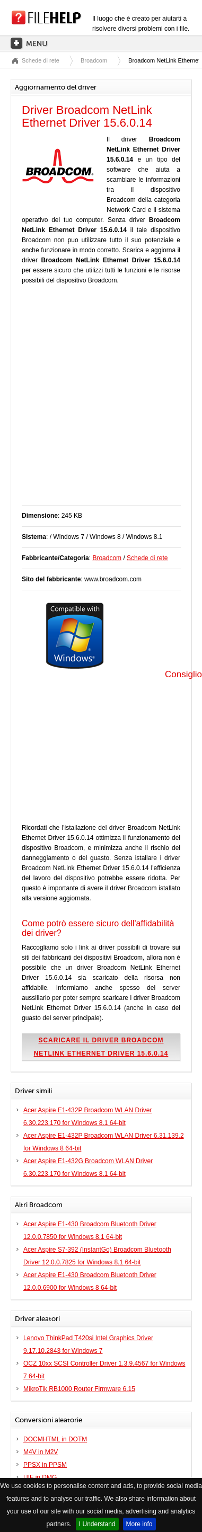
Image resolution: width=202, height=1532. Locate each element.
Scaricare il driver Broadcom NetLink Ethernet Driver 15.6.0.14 (101, 1047)
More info (139, 1524)
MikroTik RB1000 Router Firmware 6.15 (79, 1389)
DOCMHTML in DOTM (55, 1439)
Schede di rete (40, 60)
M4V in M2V (40, 1452)
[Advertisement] (99, 400)
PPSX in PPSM (45, 1464)
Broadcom (94, 60)
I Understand (97, 1524)
